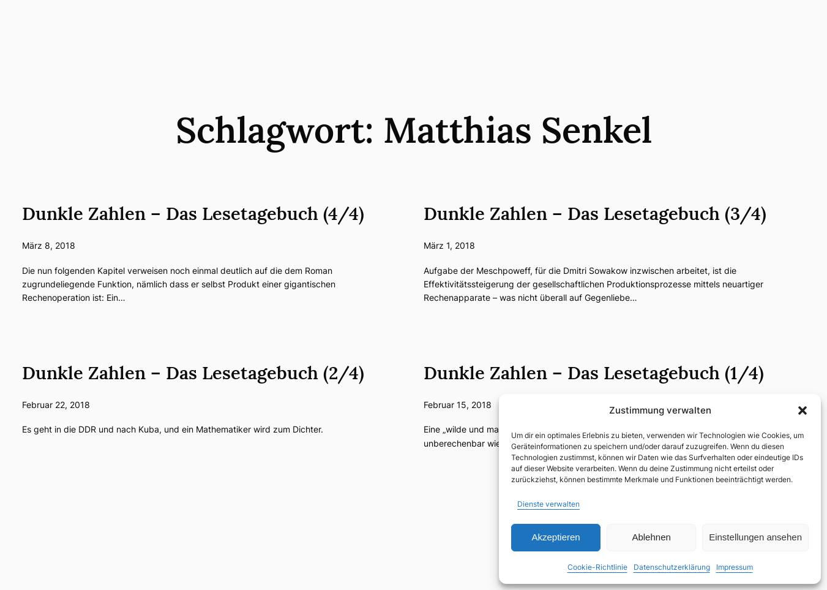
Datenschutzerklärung (672, 567)
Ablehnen (651, 537)
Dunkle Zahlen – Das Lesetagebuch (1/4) (594, 373)
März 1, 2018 (449, 245)
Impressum (734, 567)
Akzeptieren (555, 537)
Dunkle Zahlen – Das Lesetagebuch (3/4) (595, 213)
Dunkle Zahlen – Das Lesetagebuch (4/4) (193, 213)
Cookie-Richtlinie (597, 567)
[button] (802, 410)
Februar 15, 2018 (458, 404)
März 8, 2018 (48, 245)
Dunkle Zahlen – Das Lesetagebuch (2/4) (193, 373)
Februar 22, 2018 (56, 404)
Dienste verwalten (548, 504)
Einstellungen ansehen (755, 537)
